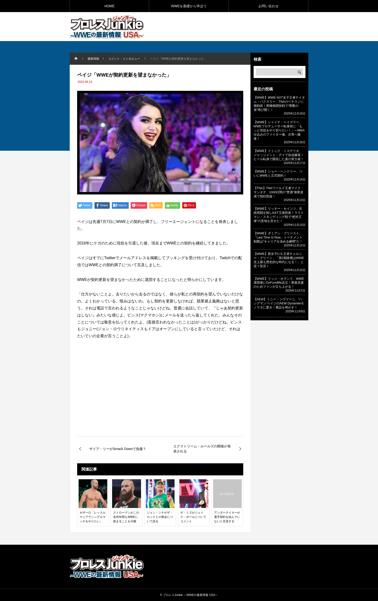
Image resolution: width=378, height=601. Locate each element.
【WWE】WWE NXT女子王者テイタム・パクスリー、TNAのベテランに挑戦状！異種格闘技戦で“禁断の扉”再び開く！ (279, 104)
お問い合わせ (268, 6)
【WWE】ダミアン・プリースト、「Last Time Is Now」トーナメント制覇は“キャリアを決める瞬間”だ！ (278, 237)
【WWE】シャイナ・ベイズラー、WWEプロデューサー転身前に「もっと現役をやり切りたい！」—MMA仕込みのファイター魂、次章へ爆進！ (279, 130)
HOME (109, 6)
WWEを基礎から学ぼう (189, 6)
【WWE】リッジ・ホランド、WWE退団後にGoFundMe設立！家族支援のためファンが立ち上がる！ (279, 283)
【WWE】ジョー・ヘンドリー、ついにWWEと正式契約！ (278, 173)
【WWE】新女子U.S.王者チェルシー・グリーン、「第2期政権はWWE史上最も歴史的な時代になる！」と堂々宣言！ (279, 260)
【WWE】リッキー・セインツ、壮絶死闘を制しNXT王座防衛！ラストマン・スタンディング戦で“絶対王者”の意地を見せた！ (279, 215)
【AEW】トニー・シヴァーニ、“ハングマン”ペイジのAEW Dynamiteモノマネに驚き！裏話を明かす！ (279, 303)
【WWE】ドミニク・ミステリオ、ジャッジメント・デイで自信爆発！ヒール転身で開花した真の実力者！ (279, 155)
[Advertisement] (252, 26)
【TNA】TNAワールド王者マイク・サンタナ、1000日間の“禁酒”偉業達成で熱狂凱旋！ (279, 192)
